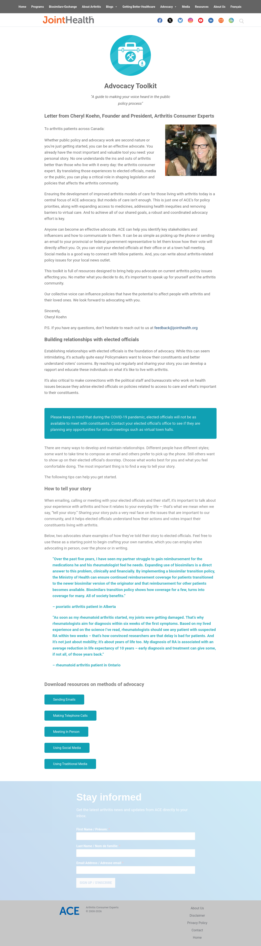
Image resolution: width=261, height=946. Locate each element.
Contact (197, 930)
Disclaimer (197, 915)
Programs (37, 6)
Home (22, 6)
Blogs (111, 7)
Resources (202, 6)
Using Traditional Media (70, 764)
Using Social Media (67, 748)
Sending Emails (64, 699)
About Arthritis (91, 6)
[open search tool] (241, 21)
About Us (220, 6)
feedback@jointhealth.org (176, 328)
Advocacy (168, 7)
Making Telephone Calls (70, 716)
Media (186, 6)
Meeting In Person (66, 732)
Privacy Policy (197, 923)
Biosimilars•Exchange (63, 6)
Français (235, 6)
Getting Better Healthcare (139, 6)
